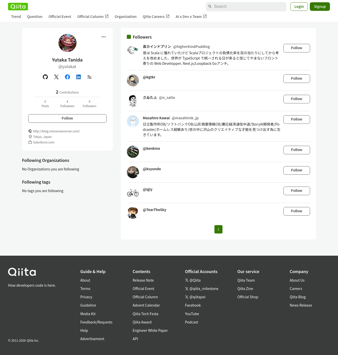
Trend (16, 16)
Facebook (193, 305)
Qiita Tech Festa (145, 313)
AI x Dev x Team (191, 16)
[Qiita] (18, 6)
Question (34, 16)
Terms (85, 288)
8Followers (89, 103)
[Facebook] (67, 76)
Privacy (86, 296)
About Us (297, 280)
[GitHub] (45, 76)
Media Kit (88, 313)
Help (84, 330)
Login (299, 6)
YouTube (192, 313)
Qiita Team (246, 280)
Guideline (88, 305)
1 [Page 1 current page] (218, 229)
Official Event (60, 16)
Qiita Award (142, 321)
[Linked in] (78, 76)
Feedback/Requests (96, 321)
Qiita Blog (298, 296)
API (135, 338)
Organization (126, 16)
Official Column (93, 16)
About (85, 280)
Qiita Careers (156, 16)
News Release (301, 305)
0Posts (45, 103)
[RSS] (89, 76)
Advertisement (92, 338)
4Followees (67, 103)
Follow (67, 118)
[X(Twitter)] (56, 76)
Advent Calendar (146, 305)
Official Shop (247, 296)
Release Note (143, 280)
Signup (320, 6)
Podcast (191, 321)
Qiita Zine (245, 288)
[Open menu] (104, 37)
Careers (296, 288)
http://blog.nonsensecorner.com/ (56, 131)
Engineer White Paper (150, 330)
